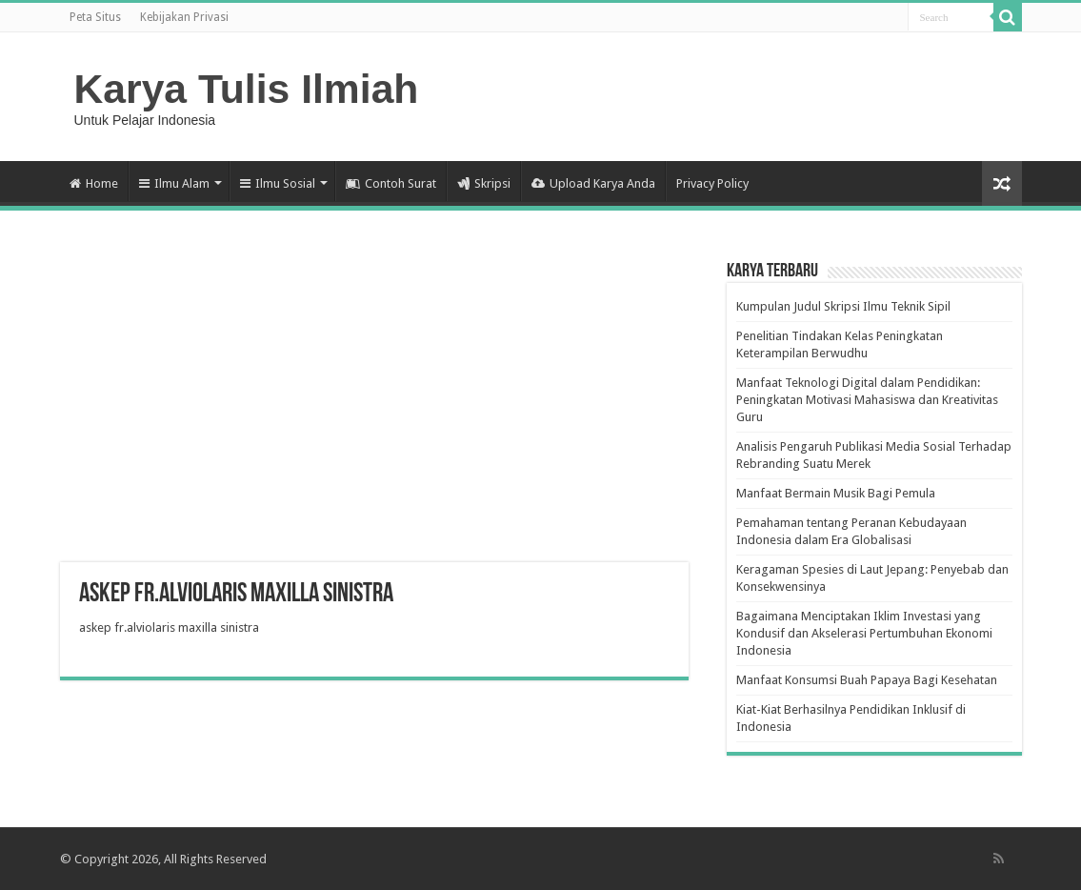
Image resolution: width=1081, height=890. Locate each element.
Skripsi (483, 183)
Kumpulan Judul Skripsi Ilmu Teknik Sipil (843, 306)
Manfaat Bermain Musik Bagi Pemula (835, 493)
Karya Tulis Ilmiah (246, 88)
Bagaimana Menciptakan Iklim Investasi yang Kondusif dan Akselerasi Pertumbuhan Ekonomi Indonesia (864, 633)
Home (94, 183)
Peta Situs (95, 17)
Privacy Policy (712, 183)
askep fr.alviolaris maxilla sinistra (169, 627)
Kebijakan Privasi (184, 17)
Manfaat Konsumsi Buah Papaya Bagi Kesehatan (866, 680)
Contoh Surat (391, 183)
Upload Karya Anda (593, 183)
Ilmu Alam (174, 183)
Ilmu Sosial (277, 183)
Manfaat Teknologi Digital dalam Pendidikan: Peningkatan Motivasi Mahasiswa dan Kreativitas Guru (867, 399)
